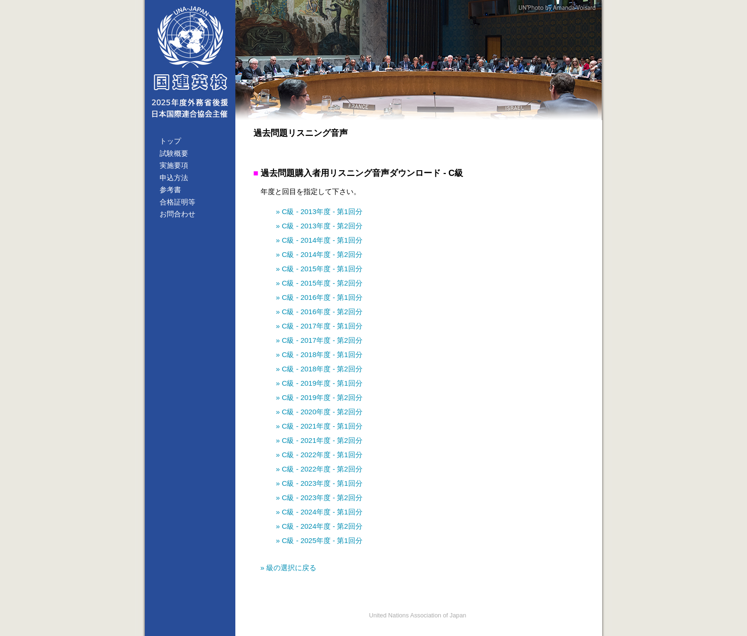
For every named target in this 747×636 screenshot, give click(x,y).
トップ (170, 141)
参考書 (170, 189)
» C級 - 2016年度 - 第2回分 (319, 312)
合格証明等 (177, 202)
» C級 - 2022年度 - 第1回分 (319, 455)
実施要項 (174, 165)
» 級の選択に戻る (289, 568)
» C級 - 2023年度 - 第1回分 (319, 483)
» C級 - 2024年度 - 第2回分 (319, 526)
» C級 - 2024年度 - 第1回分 (319, 512)
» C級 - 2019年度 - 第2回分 (319, 397)
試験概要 (174, 153)
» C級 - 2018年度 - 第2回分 (319, 369)
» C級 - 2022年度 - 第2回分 (319, 469)
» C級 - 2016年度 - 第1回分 (319, 297)
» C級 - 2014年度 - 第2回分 (319, 254)
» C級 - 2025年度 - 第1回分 (319, 540)
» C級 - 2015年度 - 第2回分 (319, 283)
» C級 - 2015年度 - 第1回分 (319, 269)
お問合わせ (177, 214)
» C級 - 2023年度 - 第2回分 (319, 497)
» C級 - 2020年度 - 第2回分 (319, 412)
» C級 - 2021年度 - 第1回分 (319, 426)
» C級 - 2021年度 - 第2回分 (319, 440)
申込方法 (174, 178)
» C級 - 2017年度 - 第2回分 (319, 340)
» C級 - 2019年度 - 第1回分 (319, 383)
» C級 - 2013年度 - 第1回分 (319, 211)
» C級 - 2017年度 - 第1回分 (319, 326)
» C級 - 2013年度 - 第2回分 (319, 226)
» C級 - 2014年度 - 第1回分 (319, 240)
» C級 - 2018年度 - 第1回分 (319, 354)
